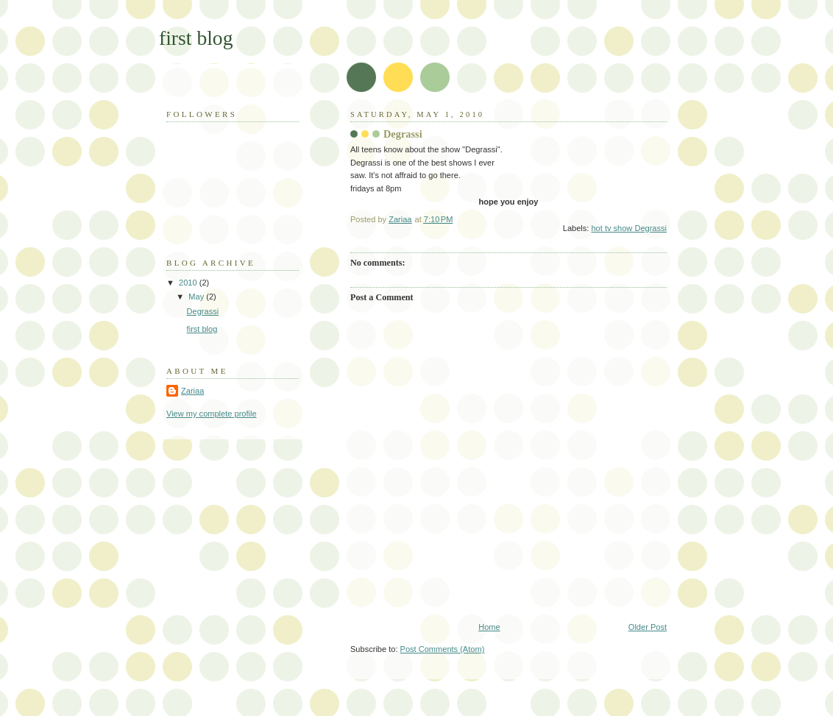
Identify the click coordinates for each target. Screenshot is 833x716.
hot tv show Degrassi (629, 228)
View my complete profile (211, 413)
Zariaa (192, 390)
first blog (196, 37)
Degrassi (203, 311)
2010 (189, 282)
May (197, 296)
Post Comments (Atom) (442, 649)
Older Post (647, 627)
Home (489, 627)
